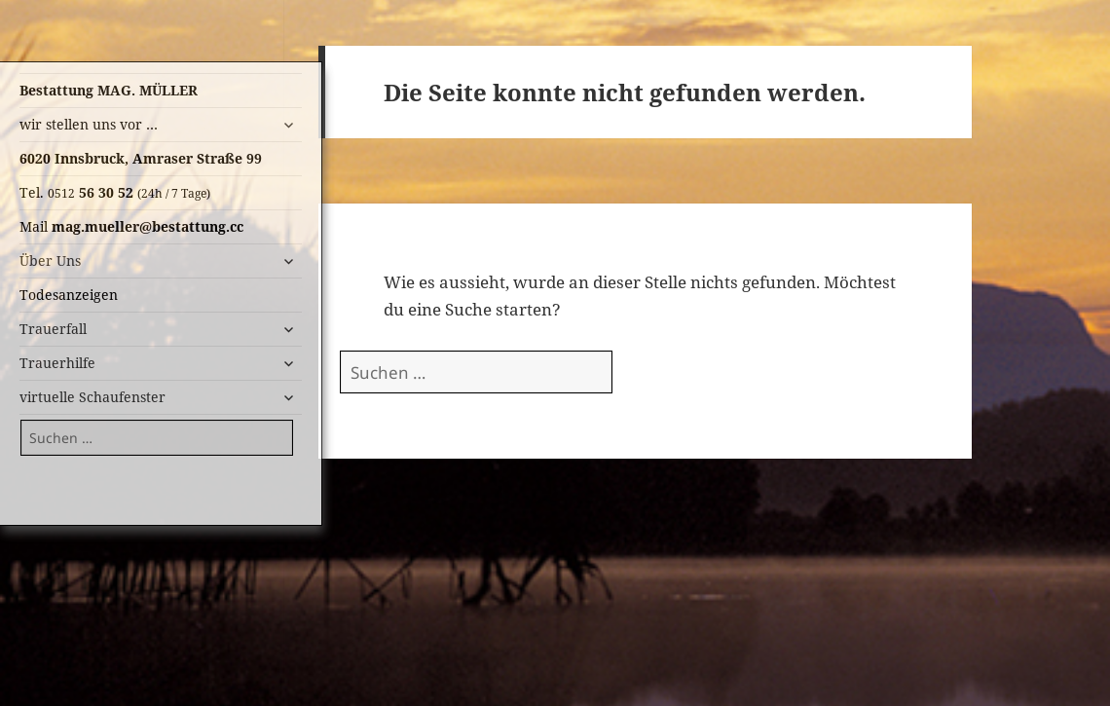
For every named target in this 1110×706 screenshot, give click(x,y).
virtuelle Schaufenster (92, 397)
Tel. (114, 192)
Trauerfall (53, 328)
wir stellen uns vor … (88, 124)
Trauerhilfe (57, 362)
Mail (131, 226)
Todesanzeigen (68, 294)
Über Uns (50, 260)
